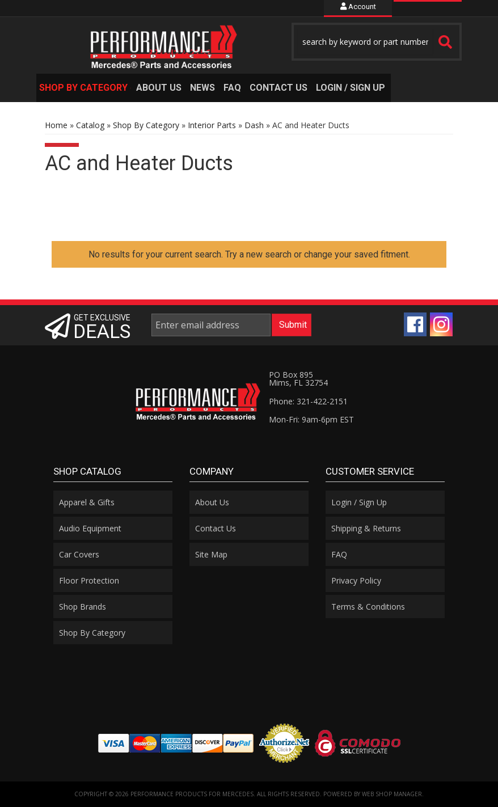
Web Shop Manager (392, 794)
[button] (376, 41)
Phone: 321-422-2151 (308, 401)
